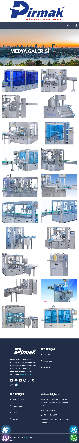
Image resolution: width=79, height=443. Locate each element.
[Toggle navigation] (76, 25)
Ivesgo (26, 437)
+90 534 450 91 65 (50, 415)
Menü (69, 25)
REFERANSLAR (18, 406)
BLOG (15, 412)
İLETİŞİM (16, 419)
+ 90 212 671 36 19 (49, 410)
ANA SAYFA (48, 354)
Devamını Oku (25, 374)
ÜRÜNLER (47, 367)
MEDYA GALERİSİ (18, 399)
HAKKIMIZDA (48, 361)
